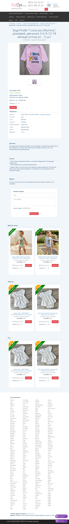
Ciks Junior (12, 503)
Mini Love (37, 430)
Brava (11, 480)
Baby (11, 420)
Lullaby (37, 400)
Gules (24, 453)
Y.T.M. (49, 485)
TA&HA (49, 450)
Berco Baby (13, 468)
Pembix (49, 400)
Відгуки (11, 20)
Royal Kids (50, 430)
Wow (49, 482)
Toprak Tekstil (51, 462)
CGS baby (12, 495)
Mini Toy (37, 433)
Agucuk (12, 403)
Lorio (24, 502)
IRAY (24, 468)
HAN (24, 458)
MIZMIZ (37, 462)
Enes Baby (25, 426)
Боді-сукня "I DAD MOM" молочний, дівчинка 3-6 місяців (21, 313)
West (49, 475)
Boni (11, 477)
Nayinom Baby (38, 480)
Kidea (24, 478)
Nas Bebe (37, 478)
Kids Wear (25, 482)
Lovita (24, 507)
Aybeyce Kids (13, 418)
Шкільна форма (44, 13)
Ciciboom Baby (13, 500)
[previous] (9, 252)
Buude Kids (12, 483)
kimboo (24, 483)
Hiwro (24, 462)
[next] (59, 252)
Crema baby (25, 401)
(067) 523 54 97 (36, 2)
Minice (36, 437)
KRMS (24, 490)
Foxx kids (25, 445)
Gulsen (24, 457)
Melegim (37, 413)
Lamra (24, 493)
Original (37, 495)
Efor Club (25, 421)
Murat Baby (38, 473)
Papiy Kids (37, 505)
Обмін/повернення (42, 17)
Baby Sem (12, 430)
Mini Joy (37, 428)
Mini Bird (37, 426)
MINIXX (37, 450)
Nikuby (37, 483)
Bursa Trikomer (14, 482)
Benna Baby (13, 465)
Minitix (36, 448)
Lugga (24, 508)
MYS (36, 477)
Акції (51, 13)
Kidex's (24, 480)
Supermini (50, 448)
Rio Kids (49, 425)
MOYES (37, 468)
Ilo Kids (24, 467)
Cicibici (12, 498)
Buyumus (12, 485)
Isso (24, 472)
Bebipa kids (13, 460)
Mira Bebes (38, 455)
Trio (49, 468)
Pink (49, 410)
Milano (37, 421)
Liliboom (25, 497)
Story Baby (50, 447)
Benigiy (12, 463)
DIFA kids (25, 408)
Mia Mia (37, 418)
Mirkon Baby (38, 457)
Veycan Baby (51, 472)
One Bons (37, 492)
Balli (11, 445)
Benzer (12, 467)
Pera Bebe (50, 405)
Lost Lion (25, 503)
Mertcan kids (38, 415)
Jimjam (24, 473)
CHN (11, 497)
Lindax (24, 498)
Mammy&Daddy (39, 405)
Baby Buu (12, 423)
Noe (36, 488)
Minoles (37, 452)
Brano (11, 478)
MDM (36, 410)
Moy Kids (37, 467)
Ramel (49, 418)
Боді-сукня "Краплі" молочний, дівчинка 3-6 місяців (48, 313)
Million (36, 423)
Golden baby (26, 452)
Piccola (49, 406)
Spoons (49, 443)
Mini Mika (37, 431)
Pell (36, 508)
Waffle (49, 473)
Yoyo (49, 492)
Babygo (12, 437)
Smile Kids (50, 442)
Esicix (24, 431)
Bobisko (12, 475)
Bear (11, 448)
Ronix (49, 426)
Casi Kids (12, 492)
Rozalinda (50, 431)
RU (48, 2)
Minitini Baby (38, 447)
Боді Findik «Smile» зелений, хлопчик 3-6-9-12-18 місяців (21, 257)
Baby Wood (13, 431)
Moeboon (37, 463)
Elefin (24, 423)
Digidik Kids (25, 410)
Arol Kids (12, 415)
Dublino (24, 418)
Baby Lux (12, 428)
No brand (37, 487)
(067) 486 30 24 (36, 5)
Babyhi (11, 438)
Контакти (21, 20)
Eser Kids (25, 430)
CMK (11, 508)
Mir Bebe (37, 453)
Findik (24, 440)
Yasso (49, 487)
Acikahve (12, 400)
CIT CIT (12, 505)
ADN (11, 401)
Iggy (24, 465)
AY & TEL (12, 416)
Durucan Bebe (26, 420)
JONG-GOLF (25, 475)
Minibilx (37, 435)
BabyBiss (12, 433)
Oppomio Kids (38, 493)
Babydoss (12, 435)
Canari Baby (13, 487)
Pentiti (49, 401)
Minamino (37, 425)
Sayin (49, 435)
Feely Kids (25, 438)
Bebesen (12, 455)
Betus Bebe (13, 470)
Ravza (49, 420)
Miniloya (37, 440)
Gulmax (24, 455)
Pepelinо (50, 403)
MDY (36, 411)
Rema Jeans (50, 421)
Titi (48, 458)
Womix (49, 478)
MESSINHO (38, 416)
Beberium (12, 453)
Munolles (37, 472)
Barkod (12, 447)
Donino (24, 415)
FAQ (16, 20)
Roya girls (50, 428)
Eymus (24, 433)
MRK (36, 470)
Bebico (11, 458)
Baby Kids (12, 426)
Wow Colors (50, 483)
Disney (24, 411)
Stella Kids (50, 445)
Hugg (24, 463)
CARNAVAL (12, 490)
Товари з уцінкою (20, 17)
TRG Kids (50, 465)
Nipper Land (38, 485)
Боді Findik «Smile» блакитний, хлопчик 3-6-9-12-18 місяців (48, 257)
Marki (36, 408)
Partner (37, 507)
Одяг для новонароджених (16, 13)
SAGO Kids (50, 433)
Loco (24, 500)
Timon (49, 455)
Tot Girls (50, 463)
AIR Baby (12, 405)
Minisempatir (38, 445)
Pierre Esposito (51, 408)
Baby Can (12, 425)
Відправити (34, 213)
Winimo (49, 477)
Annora (12, 410)
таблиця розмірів (45, 114)
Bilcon (11, 472)
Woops (49, 480)
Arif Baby (12, 411)
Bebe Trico (12, 450)
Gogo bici (25, 450)
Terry (49, 452)
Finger (24, 442)
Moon (36, 465)
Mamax (37, 403)
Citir (11, 507)
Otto (36, 498)
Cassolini (12, 493)
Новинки (11, 17)
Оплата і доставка (53, 17)
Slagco (49, 440)
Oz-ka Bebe (38, 500)
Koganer (25, 488)
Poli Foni (50, 413)
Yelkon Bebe (51, 488)
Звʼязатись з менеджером (61, 521)
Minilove (37, 438)
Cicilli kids (12, 502)
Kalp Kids (25, 477)
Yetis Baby (50, 490)
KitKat (24, 487)
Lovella (24, 505)
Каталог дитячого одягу (31, 13)
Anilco (11, 408)
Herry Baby (25, 460)
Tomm (49, 460)
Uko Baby (50, 470)
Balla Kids (12, 443)
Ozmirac (37, 502)
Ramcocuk (50, 416)
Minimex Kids (38, 443)
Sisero (49, 438)
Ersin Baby (25, 428)
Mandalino (37, 406)
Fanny (24, 437)
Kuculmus (25, 492)
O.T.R (36, 490)
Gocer (24, 448)
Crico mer (25, 403)
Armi (11, 413)
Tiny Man (50, 457)
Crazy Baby (25, 400)
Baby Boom (13, 421)
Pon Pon (50, 415)
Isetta (24, 470)
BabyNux (12, 440)
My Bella (37, 475)
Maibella (37, 401)
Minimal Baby (38, 442)
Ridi (49, 423)
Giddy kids (25, 447)
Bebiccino (12, 457)
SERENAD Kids (51, 437)
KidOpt (49, 493)
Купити (28, 265)
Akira (11, 406)
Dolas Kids (25, 413)
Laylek (24, 495)
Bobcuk (12, 473)
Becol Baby (12, 462)
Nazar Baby (38, 482)
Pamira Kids (38, 503)
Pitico (49, 411)
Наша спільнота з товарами (62, 516)
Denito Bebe (26, 406)
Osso (36, 497)
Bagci (11, 442)
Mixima (37, 460)
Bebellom (12, 452)
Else (24, 425)
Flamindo (25, 443)
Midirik (37, 420)
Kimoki (24, 485)
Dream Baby (26, 416)
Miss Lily (37, 458)
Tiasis (49, 453)
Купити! (13, 107)
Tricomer (50, 467)
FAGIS (24, 435)
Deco (24, 405)
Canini (11, 488)
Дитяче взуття (31, 17)
